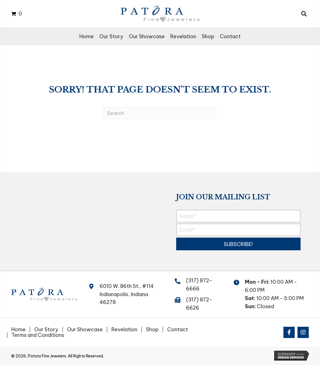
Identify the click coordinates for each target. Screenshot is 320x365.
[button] (238, 244)
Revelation (124, 329)
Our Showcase (85, 329)
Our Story (46, 329)
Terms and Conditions (38, 335)
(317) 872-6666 (199, 284)
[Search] (160, 113)
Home (18, 329)
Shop (152, 329)
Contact (177, 329)
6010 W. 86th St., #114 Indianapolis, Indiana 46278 (127, 294)
